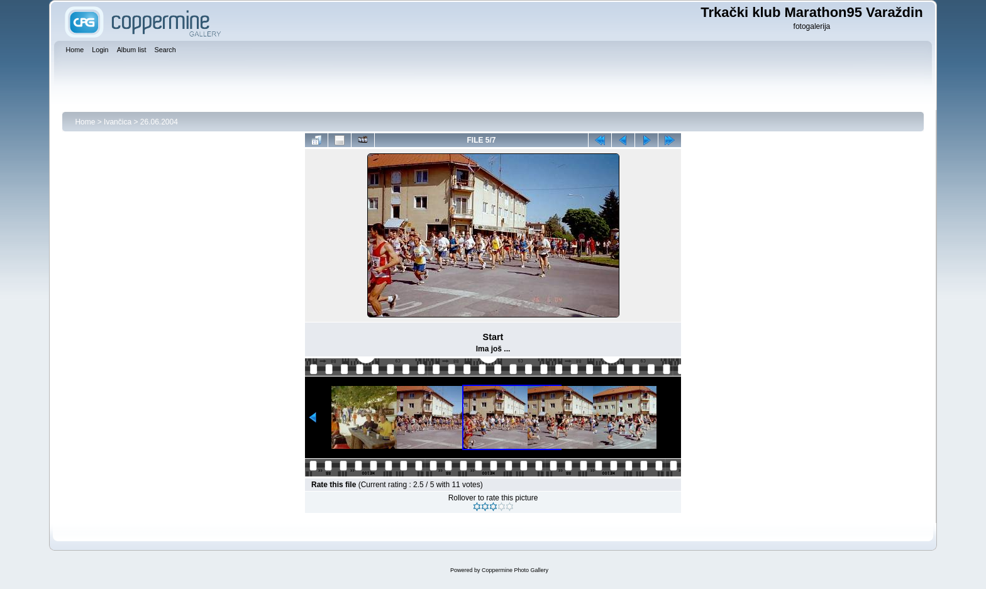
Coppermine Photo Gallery (515, 570)
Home (85, 122)
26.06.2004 (159, 122)
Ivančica (117, 122)
